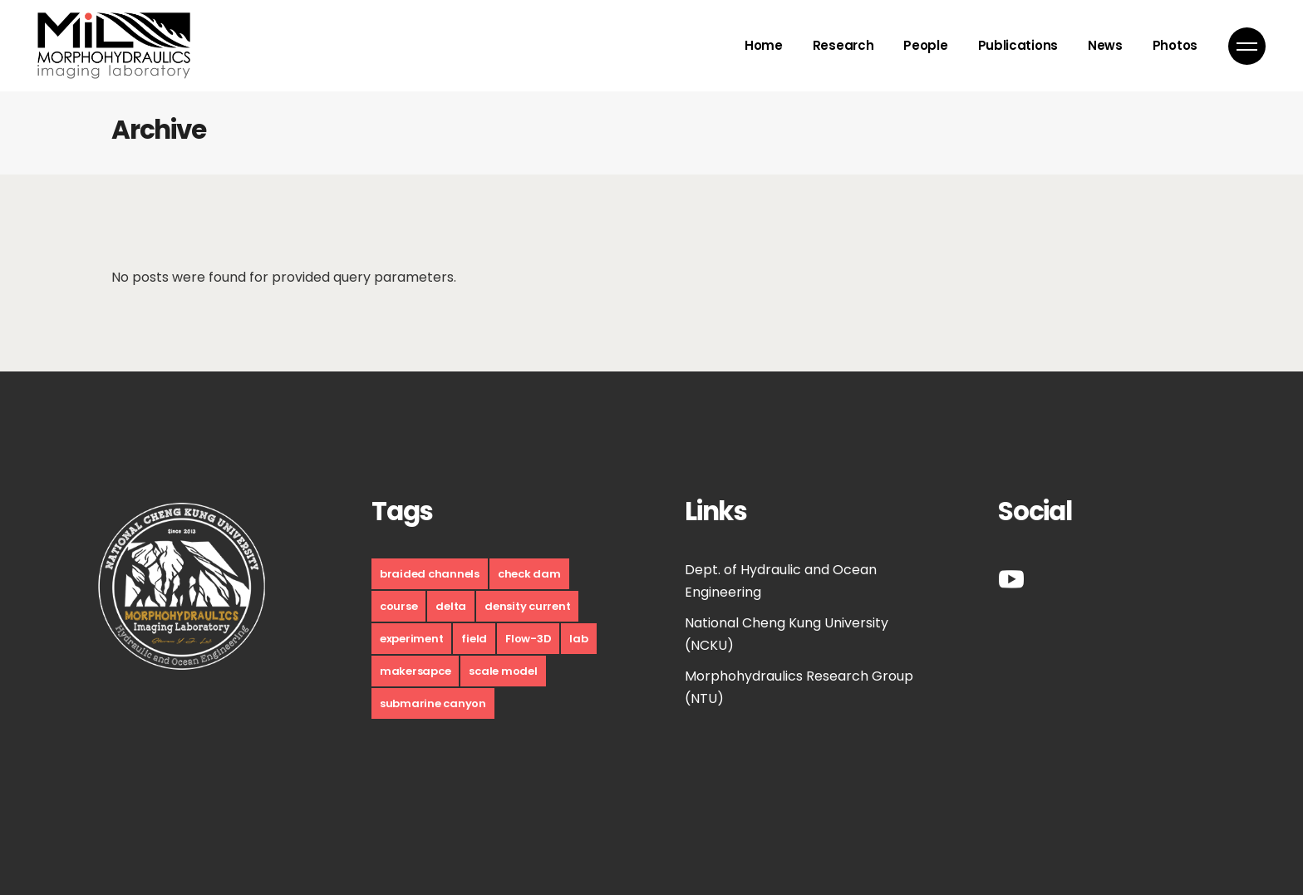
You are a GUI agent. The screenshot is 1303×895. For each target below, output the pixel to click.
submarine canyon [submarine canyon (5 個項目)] (433, 703)
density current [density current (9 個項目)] (527, 606)
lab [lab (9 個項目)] (578, 639)
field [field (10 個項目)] (474, 639)
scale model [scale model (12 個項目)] (503, 671)
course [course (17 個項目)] (398, 606)
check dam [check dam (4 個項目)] (529, 574)
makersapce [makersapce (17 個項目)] (415, 671)
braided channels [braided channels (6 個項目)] (429, 574)
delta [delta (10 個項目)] (450, 606)
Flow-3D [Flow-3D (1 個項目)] (528, 639)
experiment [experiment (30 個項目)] (411, 639)
